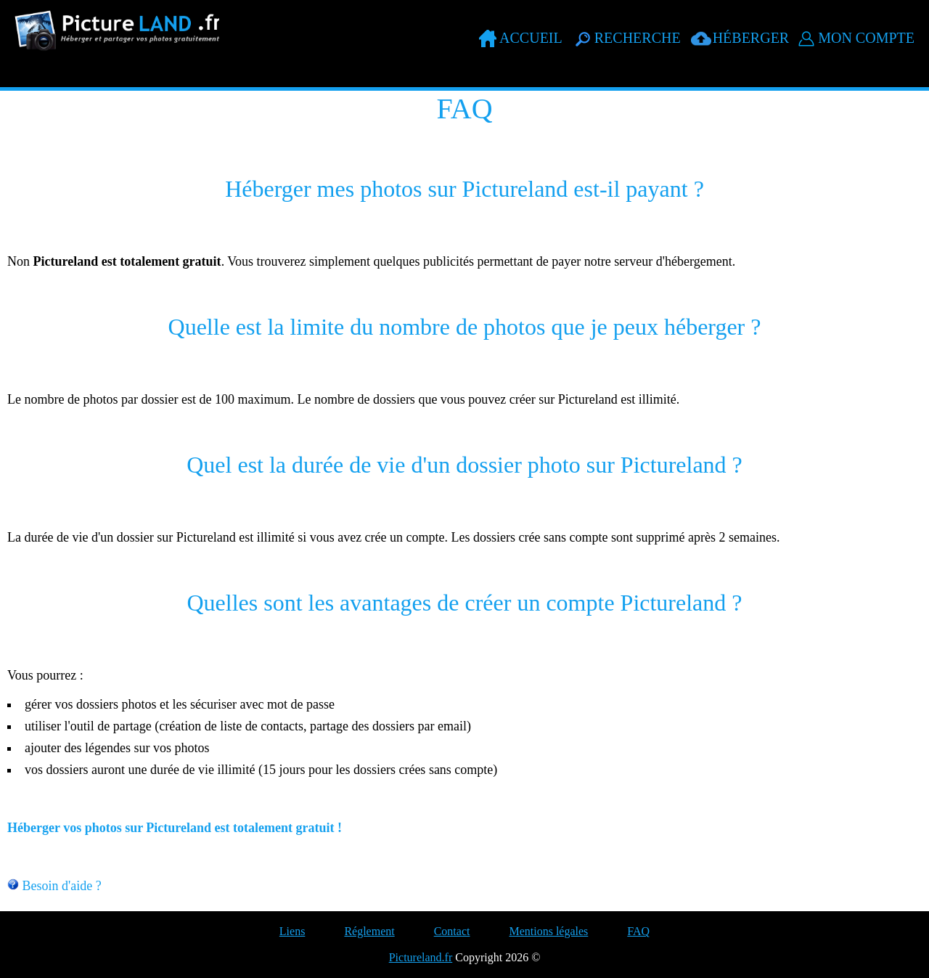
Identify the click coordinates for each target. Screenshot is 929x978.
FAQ (638, 931)
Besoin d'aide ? (62, 886)
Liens (292, 931)
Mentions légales (548, 931)
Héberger (751, 38)
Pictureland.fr (421, 957)
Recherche (637, 38)
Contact (452, 931)
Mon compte (866, 38)
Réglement (369, 931)
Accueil (530, 38)
